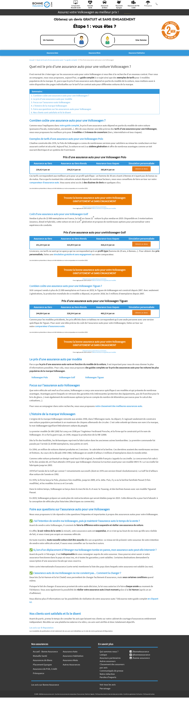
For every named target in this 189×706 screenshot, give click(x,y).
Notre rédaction (107, 673)
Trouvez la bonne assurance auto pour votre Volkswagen (94, 199)
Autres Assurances (71, 664)
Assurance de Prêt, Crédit (45, 668)
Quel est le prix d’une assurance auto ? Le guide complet (57, 60)
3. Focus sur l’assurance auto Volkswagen (50, 102)
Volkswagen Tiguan (94, 377)
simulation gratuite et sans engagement (72, 254)
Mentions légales (89, 694)
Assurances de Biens (42, 660)
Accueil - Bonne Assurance (45, 651)
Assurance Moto (94, 53)
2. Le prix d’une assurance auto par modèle (51, 98)
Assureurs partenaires (110, 657)
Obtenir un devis (141, 169)
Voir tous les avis (108, 684)
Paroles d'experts (108, 677)
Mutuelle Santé (40, 655)
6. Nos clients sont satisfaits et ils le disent (50, 112)
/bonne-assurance (140, 657)
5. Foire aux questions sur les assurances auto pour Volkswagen (60, 109)
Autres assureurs (107, 661)
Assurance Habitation (137, 53)
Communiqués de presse (111, 670)
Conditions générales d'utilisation (132, 694)
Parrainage (105, 688)
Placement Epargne (42, 664)
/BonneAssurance (139, 651)
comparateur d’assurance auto (44, 182)
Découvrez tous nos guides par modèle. (104, 208)
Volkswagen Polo (39, 377)
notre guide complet (69, 125)
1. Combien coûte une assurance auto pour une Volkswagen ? (59, 95)
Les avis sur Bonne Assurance (45, 684)
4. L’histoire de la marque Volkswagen (48, 105)
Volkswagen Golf (67, 377)
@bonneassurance (140, 654)
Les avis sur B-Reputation (41, 627)
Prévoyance (38, 673)
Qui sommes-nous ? (109, 651)
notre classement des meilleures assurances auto (118, 406)
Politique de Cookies (149, 694)
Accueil (31, 60)
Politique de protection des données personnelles (109, 694)
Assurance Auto (52, 53)
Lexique (103, 654)
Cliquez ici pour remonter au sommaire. (95, 207)
